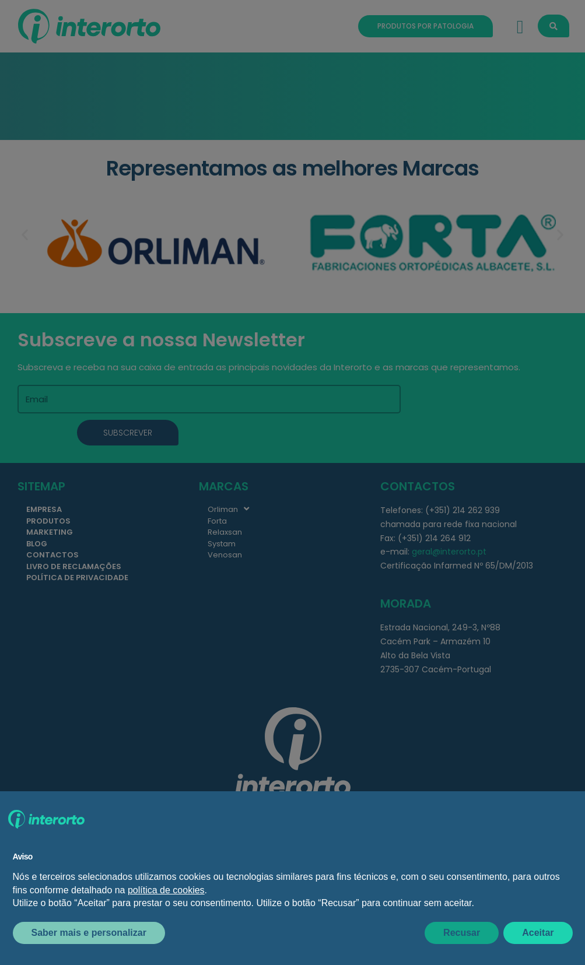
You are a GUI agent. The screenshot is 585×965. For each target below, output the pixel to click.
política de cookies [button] (166, 890)
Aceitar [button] (538, 933)
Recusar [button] (461, 933)
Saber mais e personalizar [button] (88, 933)
